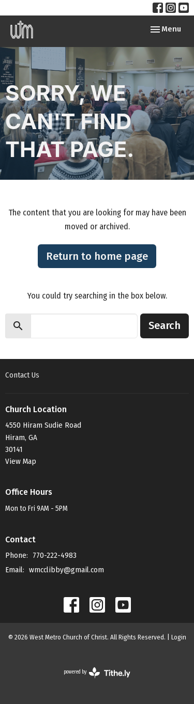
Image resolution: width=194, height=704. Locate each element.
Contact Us (22, 375)
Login (178, 637)
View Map (20, 461)
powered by (97, 673)
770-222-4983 (55, 555)
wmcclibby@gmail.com (66, 569)
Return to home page (97, 256)
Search (164, 325)
